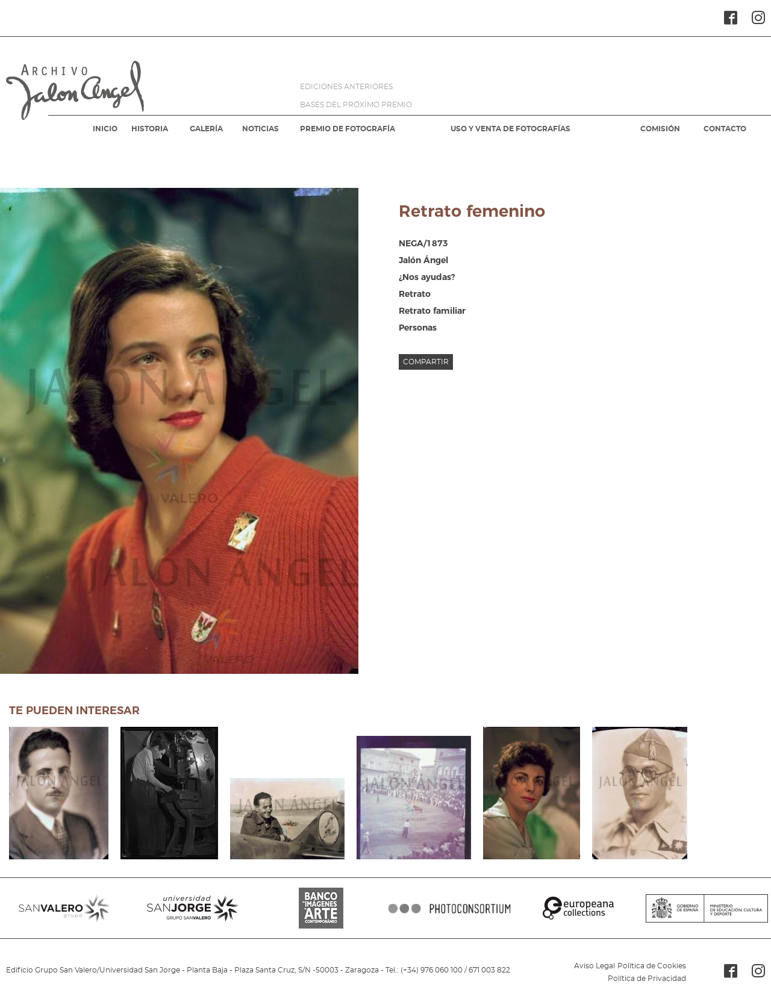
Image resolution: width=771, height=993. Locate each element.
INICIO (105, 128)
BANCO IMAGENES (321, 908)
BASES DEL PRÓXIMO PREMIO (356, 104)
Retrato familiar (432, 310)
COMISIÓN (660, 128)
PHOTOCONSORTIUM (450, 908)
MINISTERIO (707, 908)
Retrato (415, 293)
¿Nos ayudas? (427, 277)
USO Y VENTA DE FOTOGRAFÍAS (510, 128)
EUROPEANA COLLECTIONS (578, 908)
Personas (418, 327)
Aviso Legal (594, 966)
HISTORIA (149, 128)
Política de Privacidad (647, 978)
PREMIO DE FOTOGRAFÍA (347, 128)
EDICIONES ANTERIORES (346, 86)
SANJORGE (192, 908)
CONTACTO (725, 128)
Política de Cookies (651, 966)
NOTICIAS (260, 128)
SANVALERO (64, 908)
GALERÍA (206, 128)
